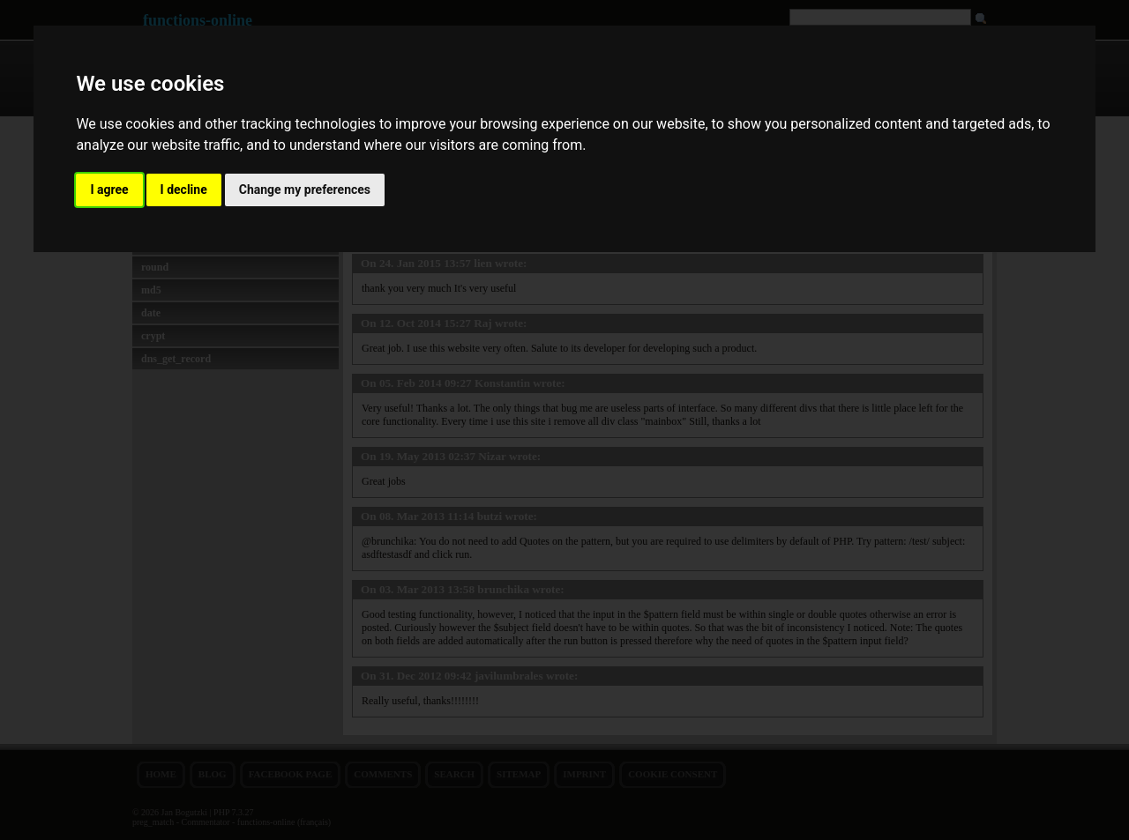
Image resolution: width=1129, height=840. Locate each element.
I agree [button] (109, 189)
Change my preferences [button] (304, 189)
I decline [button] (184, 189)
